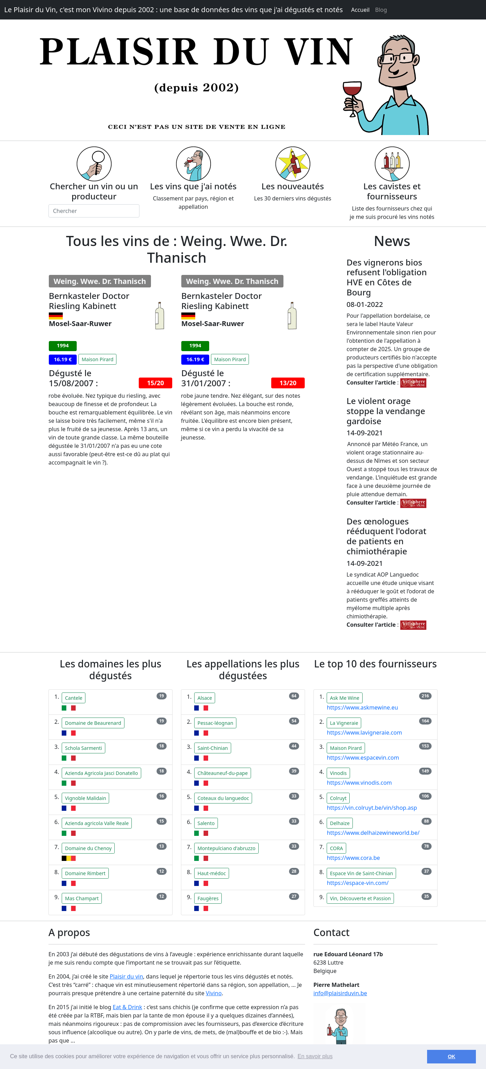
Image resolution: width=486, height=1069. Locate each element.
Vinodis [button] (338, 773)
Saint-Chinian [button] (212, 748)
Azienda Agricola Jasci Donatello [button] (101, 773)
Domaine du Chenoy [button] (88, 848)
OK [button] (451, 1056)
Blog (381, 10)
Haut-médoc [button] (211, 873)
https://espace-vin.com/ (357, 883)
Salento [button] (205, 823)
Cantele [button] (73, 698)
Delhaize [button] (339, 823)
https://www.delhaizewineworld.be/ (373, 833)
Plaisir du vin (126, 976)
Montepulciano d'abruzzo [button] (226, 848)
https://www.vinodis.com (359, 782)
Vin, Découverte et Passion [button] (360, 898)
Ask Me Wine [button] (344, 698)
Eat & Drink (127, 1007)
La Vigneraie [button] (344, 723)
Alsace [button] (204, 698)
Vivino (214, 993)
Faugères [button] (207, 898)
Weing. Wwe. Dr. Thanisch (100, 281)
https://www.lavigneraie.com (364, 732)
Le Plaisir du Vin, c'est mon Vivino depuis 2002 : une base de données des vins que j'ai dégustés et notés (173, 9)
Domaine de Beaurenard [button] (93, 723)
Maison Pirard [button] (97, 359)
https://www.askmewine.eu (362, 707)
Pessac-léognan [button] (215, 723)
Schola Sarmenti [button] (83, 748)
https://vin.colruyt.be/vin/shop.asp (372, 807)
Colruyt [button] (338, 798)
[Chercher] (93, 210)
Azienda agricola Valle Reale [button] (97, 823)
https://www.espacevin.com (363, 757)
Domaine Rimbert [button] (85, 873)
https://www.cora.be (353, 858)
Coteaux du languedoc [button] (223, 798)
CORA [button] (336, 848)
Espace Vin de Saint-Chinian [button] (361, 873)
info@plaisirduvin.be (340, 993)
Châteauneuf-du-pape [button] (222, 773)
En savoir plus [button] (315, 1056)
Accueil (360, 10)
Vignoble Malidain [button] (85, 798)
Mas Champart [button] (82, 898)
